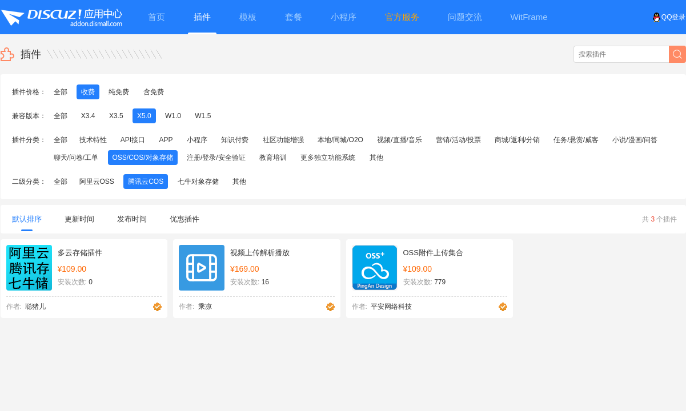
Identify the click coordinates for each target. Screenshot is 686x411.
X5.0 (144, 116)
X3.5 (116, 116)
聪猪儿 (35, 307)
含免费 (153, 92)
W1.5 (203, 116)
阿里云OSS (96, 182)
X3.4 (88, 116)
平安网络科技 (391, 307)
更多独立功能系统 (327, 158)
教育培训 (273, 158)
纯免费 (119, 92)
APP (166, 140)
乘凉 (205, 307)
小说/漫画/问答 (634, 140)
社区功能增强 (283, 140)
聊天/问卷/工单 (76, 158)
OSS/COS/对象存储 (143, 158)
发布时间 (132, 219)
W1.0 (173, 116)
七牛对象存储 (198, 182)
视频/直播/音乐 (399, 140)
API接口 (133, 140)
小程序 (197, 140)
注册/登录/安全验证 (216, 158)
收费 (88, 92)
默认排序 (27, 223)
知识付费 (234, 140)
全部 (60, 92)
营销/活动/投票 (458, 140)
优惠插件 (184, 219)
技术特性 (93, 140)
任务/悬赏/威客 (576, 140)
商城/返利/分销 (517, 140)
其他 (376, 158)
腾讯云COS (145, 182)
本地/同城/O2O (340, 140)
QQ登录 (669, 17)
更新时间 (79, 219)
